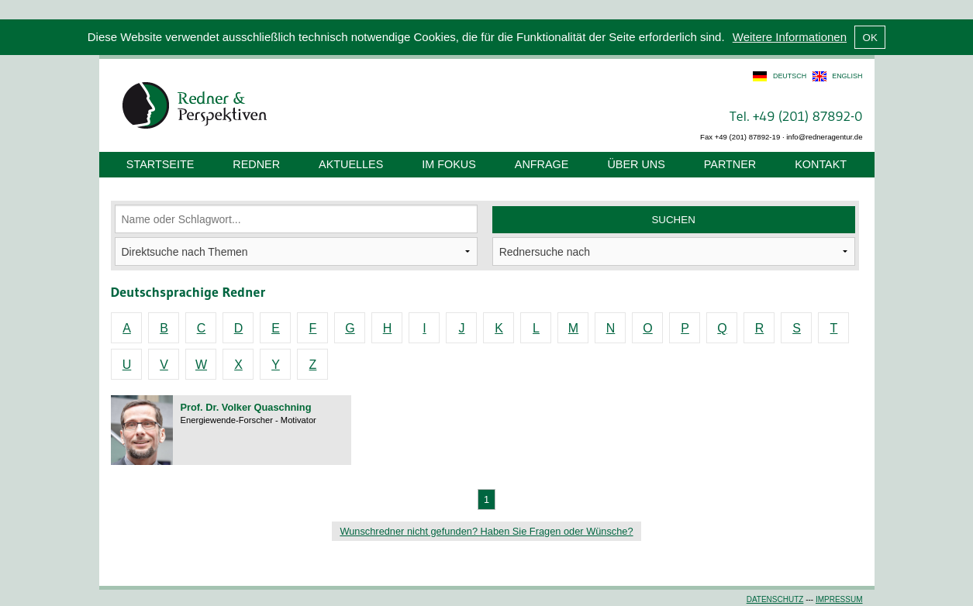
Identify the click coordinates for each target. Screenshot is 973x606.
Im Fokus (449, 164)
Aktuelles (351, 164)
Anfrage (542, 164)
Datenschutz (775, 599)
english (847, 76)
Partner (730, 164)
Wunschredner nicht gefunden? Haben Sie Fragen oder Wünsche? (486, 531)
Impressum (839, 599)
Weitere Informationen (790, 36)
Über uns (635, 164)
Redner (256, 164)
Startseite (160, 164)
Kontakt (821, 164)
